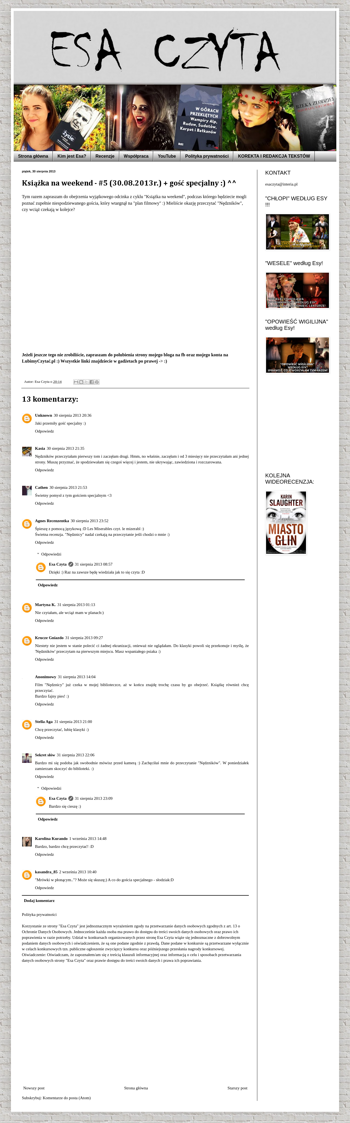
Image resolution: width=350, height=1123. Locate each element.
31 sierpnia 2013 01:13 (76, 604)
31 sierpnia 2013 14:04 (77, 677)
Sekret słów (45, 755)
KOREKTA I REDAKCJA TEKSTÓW (274, 156)
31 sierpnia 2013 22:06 (75, 755)
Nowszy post (34, 1088)
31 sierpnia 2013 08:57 (94, 564)
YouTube (167, 156)
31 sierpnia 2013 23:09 (94, 798)
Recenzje (104, 156)
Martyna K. (45, 604)
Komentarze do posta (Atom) (67, 1098)
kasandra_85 (46, 872)
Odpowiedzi (51, 554)
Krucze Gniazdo (49, 638)
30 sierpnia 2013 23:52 (90, 521)
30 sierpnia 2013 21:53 (68, 487)
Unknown (43, 415)
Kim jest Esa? (71, 156)
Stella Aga (44, 721)
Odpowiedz (44, 431)
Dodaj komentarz (39, 900)
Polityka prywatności (207, 156)
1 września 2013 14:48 (87, 838)
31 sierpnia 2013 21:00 (73, 721)
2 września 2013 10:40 (78, 872)
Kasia (40, 448)
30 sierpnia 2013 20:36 (73, 415)
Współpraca (136, 156)
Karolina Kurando (51, 838)
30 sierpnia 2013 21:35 (65, 448)
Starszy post (237, 1088)
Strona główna (33, 156)
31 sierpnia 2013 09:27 (84, 638)
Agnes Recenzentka (52, 521)
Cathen (41, 487)
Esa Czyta (58, 564)
